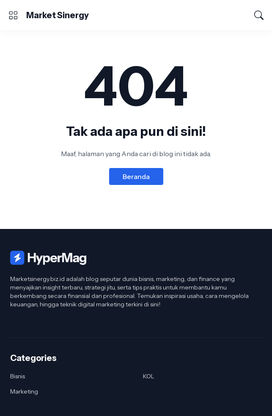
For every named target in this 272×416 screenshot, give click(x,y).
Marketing (24, 391)
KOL (148, 376)
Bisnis (17, 376)
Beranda (136, 176)
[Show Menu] (13, 15)
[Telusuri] (259, 15)
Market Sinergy (57, 15)
